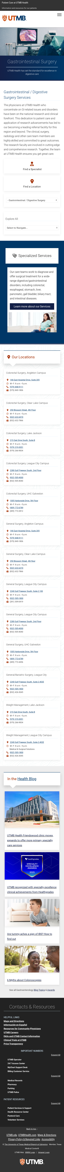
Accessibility (48, 1139)
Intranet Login (44, 1152)
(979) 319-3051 (16, 447)
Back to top (32, 1129)
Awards (51, 990)
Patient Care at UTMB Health (15, 2)
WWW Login (30, 1152)
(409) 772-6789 (16, 508)
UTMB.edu (12, 1134)
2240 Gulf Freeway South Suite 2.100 (26, 591)
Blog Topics (39, 990)
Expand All (55, 1055)
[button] (59, 15)
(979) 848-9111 (16, 387)
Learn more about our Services (32, 306)
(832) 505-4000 (16, 477)
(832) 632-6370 (16, 568)
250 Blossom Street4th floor (22, 561)
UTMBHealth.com (27, 1134)
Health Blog (26, 779)
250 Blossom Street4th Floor (23, 410)
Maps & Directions (47, 1134)
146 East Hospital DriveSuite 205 (25, 379)
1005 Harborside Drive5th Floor (24, 500)
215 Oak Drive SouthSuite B (22, 440)
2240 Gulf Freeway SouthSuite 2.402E (27, 681)
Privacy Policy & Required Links (24, 1139)
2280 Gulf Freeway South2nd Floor (25, 470)
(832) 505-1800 (16, 598)
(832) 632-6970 (16, 417)
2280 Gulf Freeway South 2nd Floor (25, 621)
